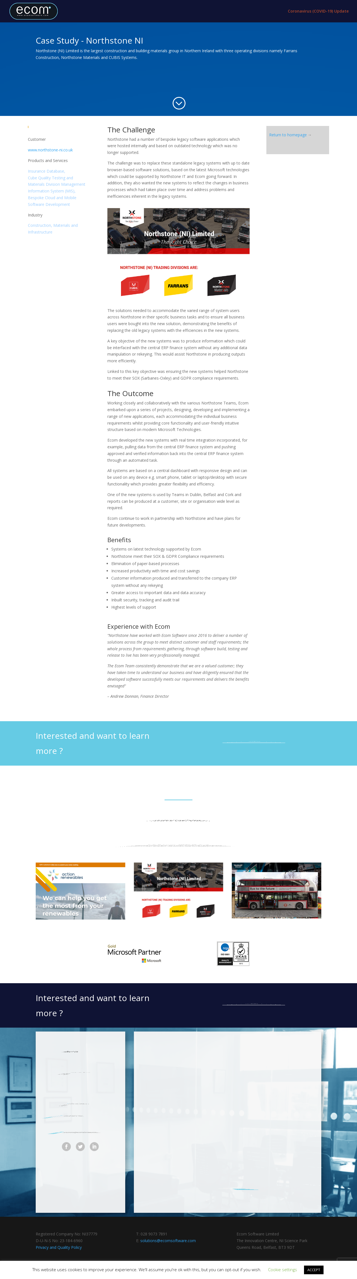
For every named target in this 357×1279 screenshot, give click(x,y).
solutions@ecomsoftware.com (168, 1240)
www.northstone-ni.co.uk (50, 150)
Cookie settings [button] (282, 1269)
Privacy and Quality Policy (59, 1247)
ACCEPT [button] (313, 1269)
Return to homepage (288, 134)
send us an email (254, 741)
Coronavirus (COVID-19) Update (318, 11)
